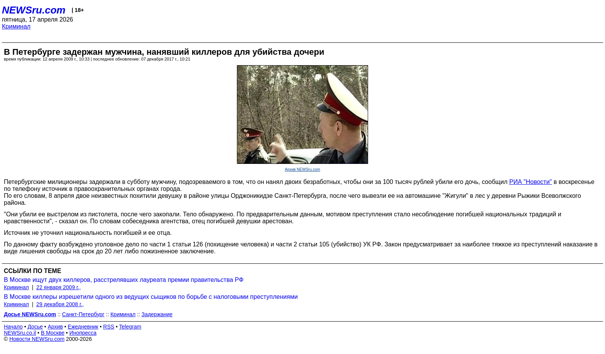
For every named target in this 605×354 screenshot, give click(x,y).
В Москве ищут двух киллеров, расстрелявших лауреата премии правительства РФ (123, 279)
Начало (13, 327)
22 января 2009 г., (58, 287)
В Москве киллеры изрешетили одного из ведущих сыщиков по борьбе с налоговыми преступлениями (151, 296)
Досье (35, 327)
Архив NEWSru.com (302, 169)
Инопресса (83, 333)
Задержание (157, 314)
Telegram (130, 327)
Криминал (16, 26)
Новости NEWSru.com (36, 339)
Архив (55, 327)
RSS (108, 327)
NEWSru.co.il (20, 333)
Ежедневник (83, 327)
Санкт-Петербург (83, 314)
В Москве (52, 333)
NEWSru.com (34, 10)
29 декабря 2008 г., (60, 304)
